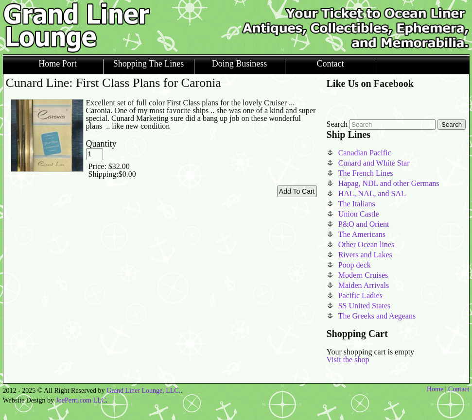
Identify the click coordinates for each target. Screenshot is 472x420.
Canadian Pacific (364, 153)
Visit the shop (348, 359)
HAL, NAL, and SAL (372, 193)
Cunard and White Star (374, 163)
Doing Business (239, 63)
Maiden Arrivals (363, 285)
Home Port (57, 63)
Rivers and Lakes (365, 255)
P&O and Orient (363, 224)
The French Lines (365, 173)
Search (337, 124)
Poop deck (354, 265)
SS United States (364, 306)
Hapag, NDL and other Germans (388, 183)
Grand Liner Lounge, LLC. (143, 390)
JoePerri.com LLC (80, 400)
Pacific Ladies (360, 295)
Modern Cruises (363, 275)
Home (435, 389)
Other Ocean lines (366, 244)
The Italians (356, 204)
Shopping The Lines (148, 63)
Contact (330, 63)
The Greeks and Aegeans (377, 316)
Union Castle (358, 214)
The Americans (361, 234)
